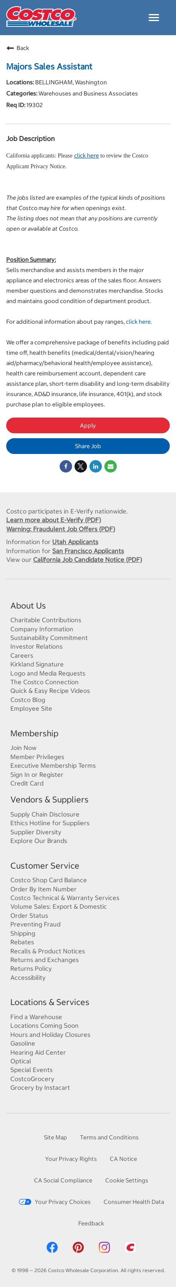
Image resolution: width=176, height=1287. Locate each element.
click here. (139, 321)
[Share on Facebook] (65, 466)
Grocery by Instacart (40, 1087)
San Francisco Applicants (88, 550)
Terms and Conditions (109, 1137)
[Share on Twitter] (80, 466)
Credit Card (26, 783)
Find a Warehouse (36, 1016)
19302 (34, 104)
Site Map (55, 1137)
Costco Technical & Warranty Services (64, 897)
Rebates (22, 942)
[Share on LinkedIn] (95, 466)
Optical (20, 1061)
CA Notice (123, 1158)
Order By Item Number (43, 889)
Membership (34, 733)
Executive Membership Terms (53, 765)
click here (86, 155)
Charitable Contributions (45, 619)
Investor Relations (36, 646)
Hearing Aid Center (38, 1052)
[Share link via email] (110, 466)
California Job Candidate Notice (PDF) (87, 559)
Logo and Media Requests (47, 673)
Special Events (31, 1069)
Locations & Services (49, 1002)
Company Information (41, 629)
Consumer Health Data (134, 1201)
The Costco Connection (44, 681)
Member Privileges (37, 756)
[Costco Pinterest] (78, 1251)
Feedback (91, 1223)
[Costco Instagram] (104, 1251)
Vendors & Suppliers (49, 799)
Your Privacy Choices (55, 1201)
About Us (28, 605)
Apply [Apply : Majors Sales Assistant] (88, 425)
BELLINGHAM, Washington (70, 82)
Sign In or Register (36, 774)
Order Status (29, 915)
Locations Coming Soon (44, 1025)
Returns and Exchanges (44, 959)
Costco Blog (27, 699)
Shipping (22, 933)
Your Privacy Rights (71, 1158)
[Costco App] (130, 1251)
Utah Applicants (75, 541)
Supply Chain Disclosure (45, 814)
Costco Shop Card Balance (48, 879)
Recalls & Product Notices (47, 951)
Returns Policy (31, 968)
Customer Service (45, 865)
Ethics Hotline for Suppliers (49, 822)
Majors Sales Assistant (49, 66)
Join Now (23, 747)
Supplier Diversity (35, 832)
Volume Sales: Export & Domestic (58, 906)
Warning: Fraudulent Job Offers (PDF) (60, 528)
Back (17, 48)
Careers (21, 655)
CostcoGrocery (32, 1078)
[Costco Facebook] (52, 1251)
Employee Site (31, 708)
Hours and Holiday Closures (50, 1034)
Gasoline (22, 1043)
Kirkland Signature (37, 664)
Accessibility (28, 977)
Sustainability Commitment (49, 637)
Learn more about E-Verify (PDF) (53, 519)
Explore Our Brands (38, 840)
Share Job (88, 445)
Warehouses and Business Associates (87, 93)
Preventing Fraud (35, 924)
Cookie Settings (126, 1180)
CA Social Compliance (63, 1180)
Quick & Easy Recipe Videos (50, 690)
